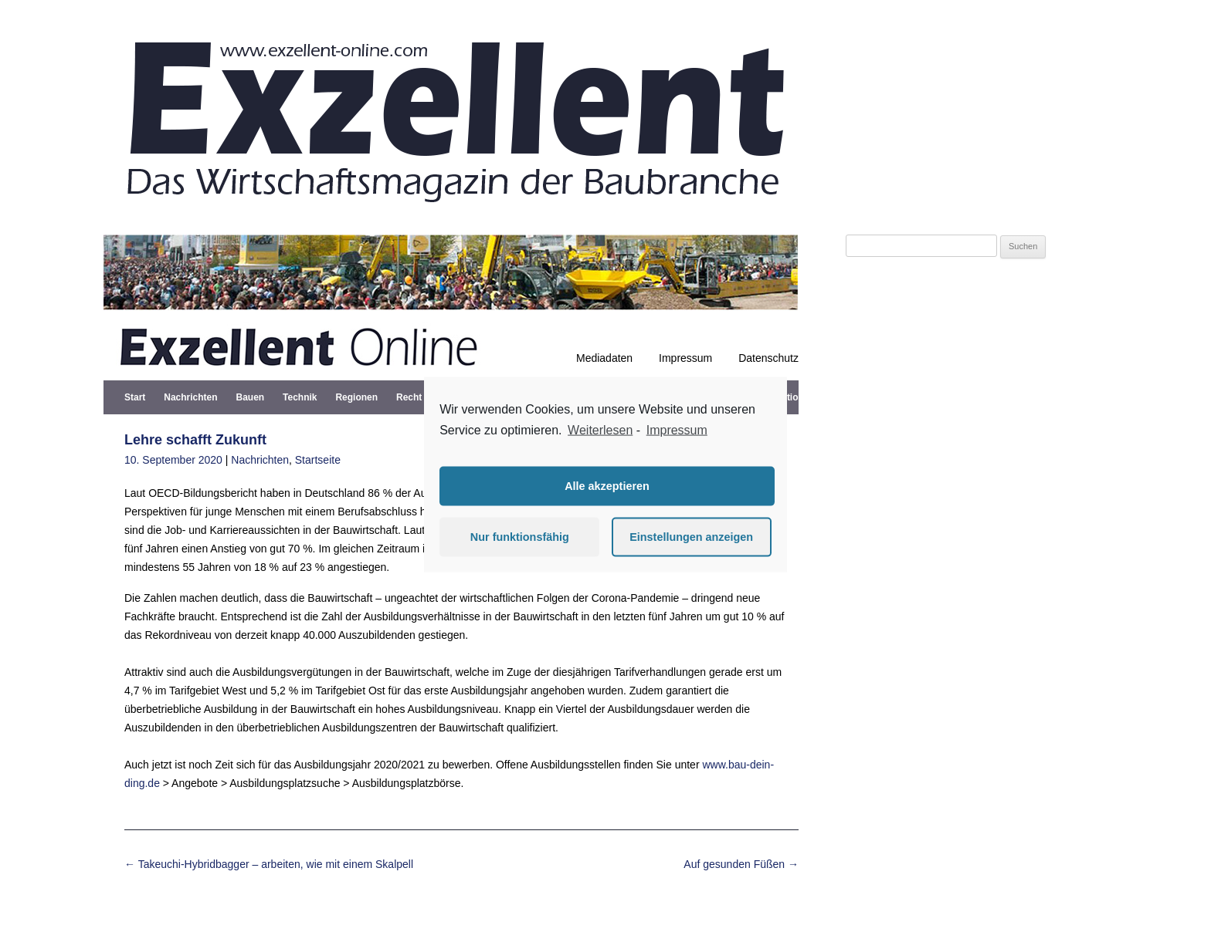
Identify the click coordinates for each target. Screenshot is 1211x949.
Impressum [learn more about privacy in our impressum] (676, 430)
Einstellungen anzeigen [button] (691, 537)
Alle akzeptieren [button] (607, 486)
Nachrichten (190, 397)
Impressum (685, 358)
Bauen (250, 397)
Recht (409, 397)
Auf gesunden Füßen (741, 864)
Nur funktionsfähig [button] (519, 537)
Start (134, 397)
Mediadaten (604, 358)
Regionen (356, 397)
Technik (300, 397)
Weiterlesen (600, 430)
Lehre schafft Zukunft (195, 439)
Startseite (318, 460)
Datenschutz (768, 358)
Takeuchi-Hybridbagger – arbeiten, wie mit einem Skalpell (268, 864)
